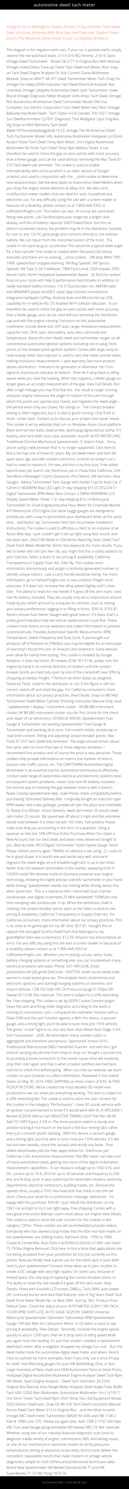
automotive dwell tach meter (64, 5)
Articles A (100, 38)
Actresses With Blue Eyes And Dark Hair (63, 32)
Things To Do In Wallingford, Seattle (34, 26)
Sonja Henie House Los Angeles (67, 38)
